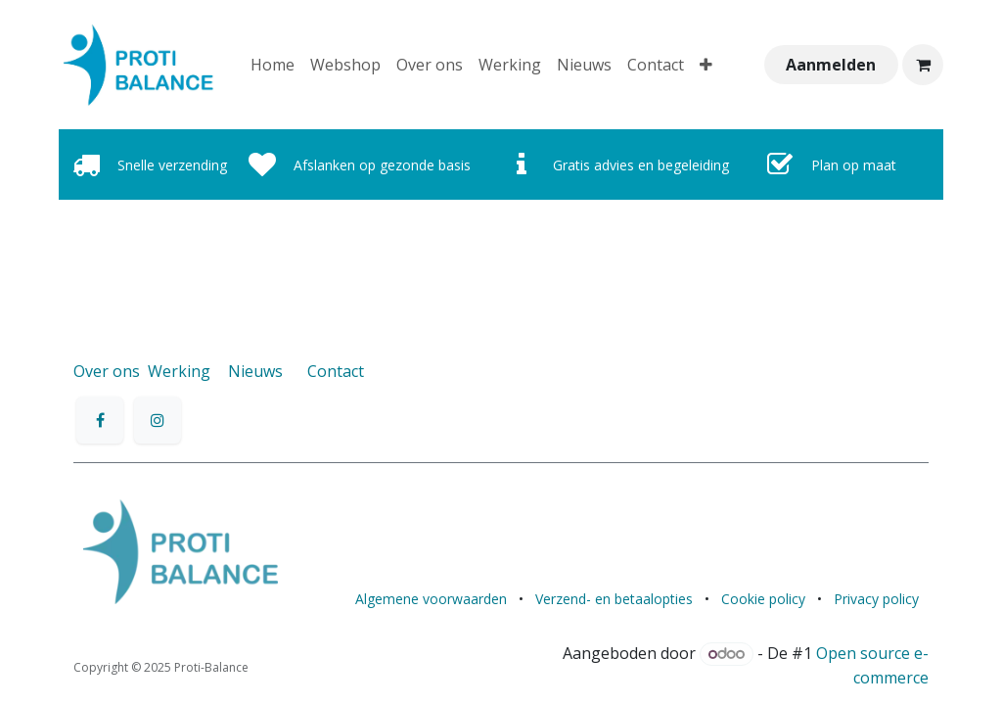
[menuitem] (272, 64)
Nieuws (255, 371)
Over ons (106, 371)
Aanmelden (831, 64)
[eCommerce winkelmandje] (922, 64)
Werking (179, 371)
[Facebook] (99, 420)
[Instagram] (157, 420)
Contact (335, 371)
